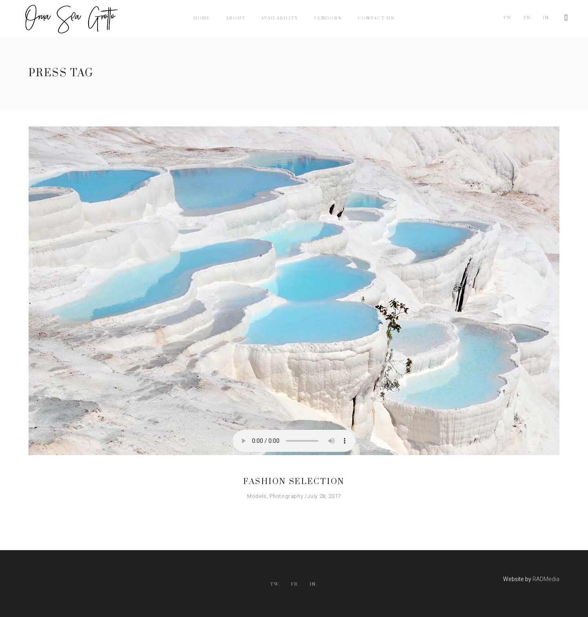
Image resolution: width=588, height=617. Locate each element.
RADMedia (545, 579)
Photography (286, 496)
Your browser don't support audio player (294, 441)
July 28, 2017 (324, 496)
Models (257, 496)
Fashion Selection (294, 482)
